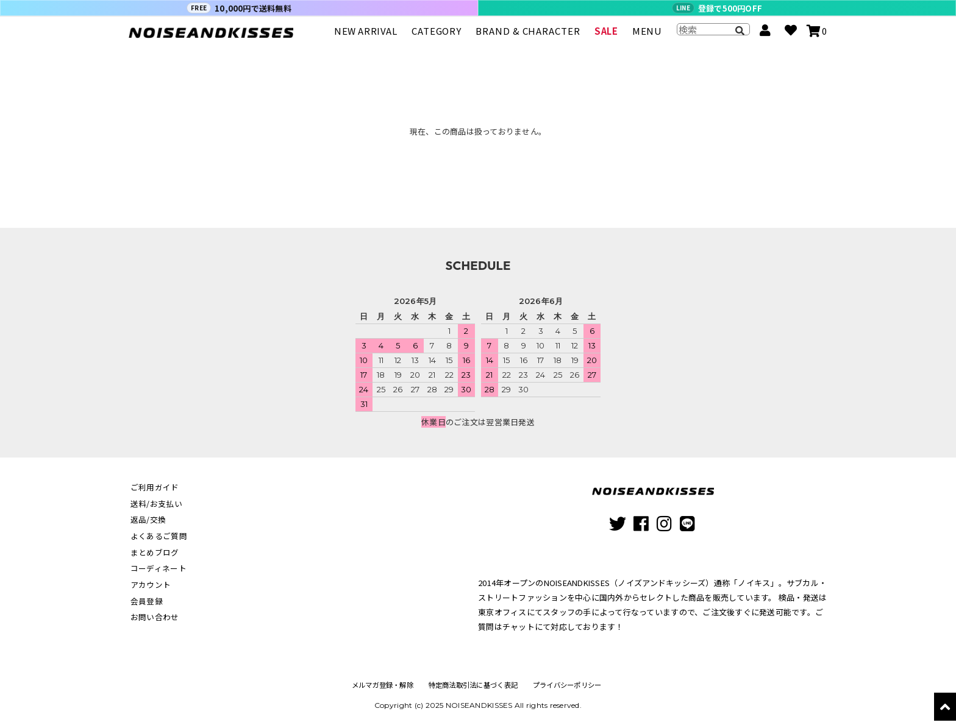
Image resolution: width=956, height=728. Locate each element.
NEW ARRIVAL (366, 36)
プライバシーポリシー (569, 684)
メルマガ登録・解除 (379, 684)
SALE (606, 36)
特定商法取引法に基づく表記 (472, 684)
